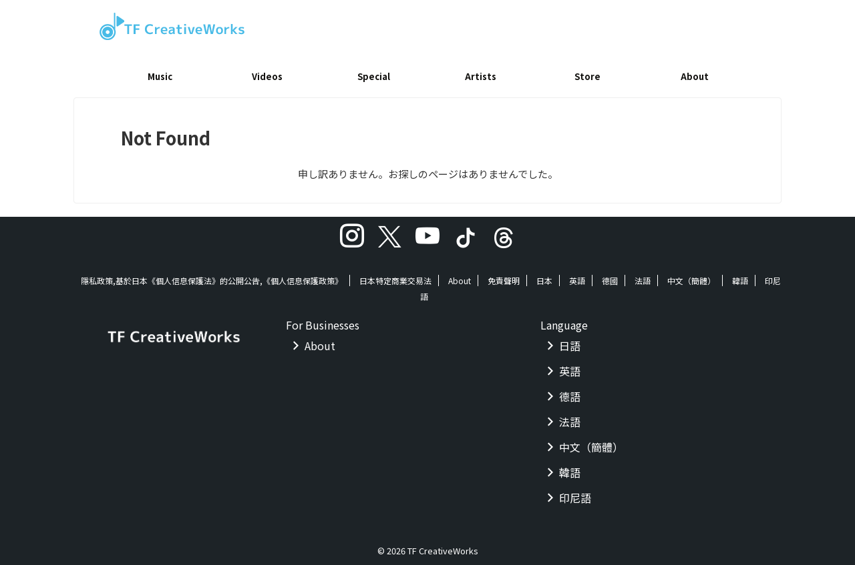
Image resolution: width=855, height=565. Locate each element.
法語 (643, 275)
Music (160, 76)
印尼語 (575, 493)
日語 (569, 341)
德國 (610, 275)
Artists (480, 76)
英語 (577, 275)
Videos (267, 76)
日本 (544, 275)
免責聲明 (504, 275)
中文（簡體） (691, 275)
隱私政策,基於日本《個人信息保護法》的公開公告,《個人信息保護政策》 (212, 275)
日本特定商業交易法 (395, 275)
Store (587, 76)
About (695, 76)
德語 (569, 392)
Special (373, 76)
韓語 (740, 275)
